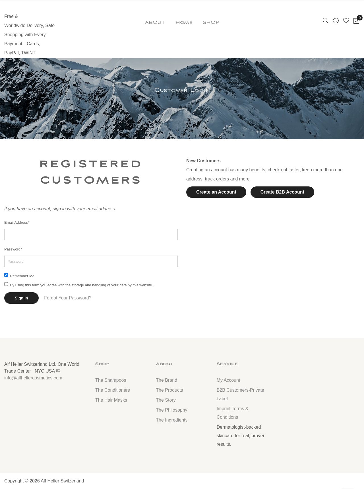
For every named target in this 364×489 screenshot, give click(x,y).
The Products (169, 390)
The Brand (166, 380)
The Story (165, 400)
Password (13, 249)
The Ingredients (171, 420)
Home (184, 22)
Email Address (16, 222)
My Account (228, 380)
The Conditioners (112, 390)
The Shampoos (110, 380)
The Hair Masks (111, 400)
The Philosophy (171, 410)
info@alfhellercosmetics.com (33, 377)
